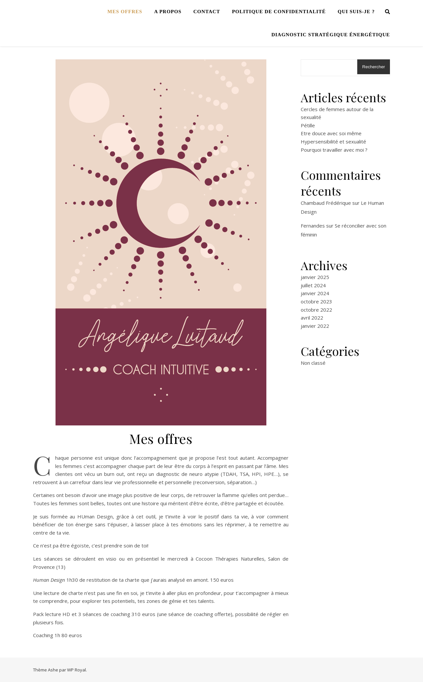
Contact (206, 11)
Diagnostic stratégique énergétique (330, 34)
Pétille (308, 125)
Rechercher (373, 66)
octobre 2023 (316, 301)
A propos (167, 11)
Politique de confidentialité (279, 11)
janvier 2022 (315, 326)
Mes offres (124, 11)
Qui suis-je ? (356, 11)
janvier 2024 (315, 293)
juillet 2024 (313, 285)
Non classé (313, 362)
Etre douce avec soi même (331, 133)
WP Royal (76, 670)
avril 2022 (312, 317)
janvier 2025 (315, 277)
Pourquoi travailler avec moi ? (334, 149)
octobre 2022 (316, 309)
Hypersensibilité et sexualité (333, 141)
